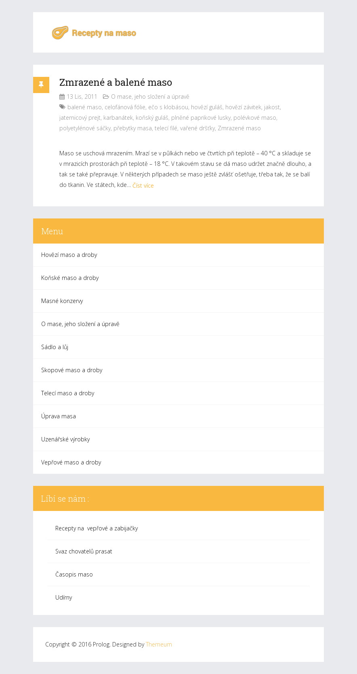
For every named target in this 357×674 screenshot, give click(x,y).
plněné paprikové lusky (201, 117)
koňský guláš (152, 117)
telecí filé (166, 128)
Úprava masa (58, 416)
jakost (272, 107)
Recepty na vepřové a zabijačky (96, 528)
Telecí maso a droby (67, 393)
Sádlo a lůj (54, 347)
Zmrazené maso (239, 128)
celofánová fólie (125, 107)
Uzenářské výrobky (65, 439)
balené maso (84, 107)
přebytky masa (132, 128)
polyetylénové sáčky (85, 128)
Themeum (159, 644)
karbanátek (118, 117)
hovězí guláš (207, 107)
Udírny (63, 597)
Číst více (143, 185)
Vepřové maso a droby (71, 462)
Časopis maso (74, 574)
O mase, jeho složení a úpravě (150, 96)
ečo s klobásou (168, 107)
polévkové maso (254, 117)
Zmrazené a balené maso (115, 82)
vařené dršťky (197, 128)
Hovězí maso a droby (69, 255)
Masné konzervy (62, 301)
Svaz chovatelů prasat (83, 551)
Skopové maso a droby (71, 370)
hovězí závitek (243, 107)
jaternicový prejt (80, 117)
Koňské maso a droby (70, 278)
